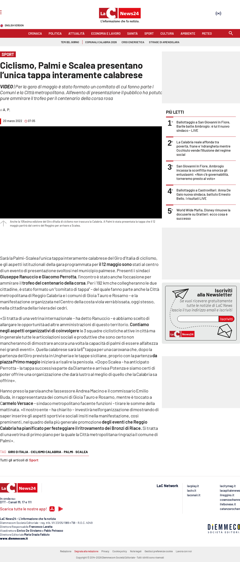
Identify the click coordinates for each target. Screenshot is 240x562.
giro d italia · (19, 452)
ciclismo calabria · (47, 452)
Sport (33, 460)
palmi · (69, 452)
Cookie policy (119, 551)
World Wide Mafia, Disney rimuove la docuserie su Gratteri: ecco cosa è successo (203, 214)
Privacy (105, 551)
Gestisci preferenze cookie (159, 551)
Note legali (136, 551)
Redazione (65, 551)
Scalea (81, 452)
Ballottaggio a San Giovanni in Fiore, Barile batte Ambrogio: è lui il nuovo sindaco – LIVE (203, 126)
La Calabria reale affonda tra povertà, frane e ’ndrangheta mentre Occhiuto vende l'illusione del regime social (203, 148)
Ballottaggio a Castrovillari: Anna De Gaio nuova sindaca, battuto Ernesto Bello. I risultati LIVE (203, 194)
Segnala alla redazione (86, 551)
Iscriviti (226, 319)
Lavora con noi (184, 551)
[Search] (231, 33)
